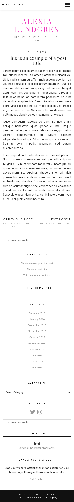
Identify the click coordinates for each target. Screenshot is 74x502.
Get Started (37, 479)
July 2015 (37, 355)
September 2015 (37, 343)
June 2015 (37, 361)
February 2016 (37, 313)
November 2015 (37, 331)
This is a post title (37, 269)
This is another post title (37, 275)
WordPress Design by (37, 497)
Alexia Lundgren (37, 25)
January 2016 (37, 319)
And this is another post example (20, 223)
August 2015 (37, 349)
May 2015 (37, 367)
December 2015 (37, 325)
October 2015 (37, 337)
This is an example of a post (37, 263)
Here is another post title (54, 223)
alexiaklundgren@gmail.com (37, 447)
